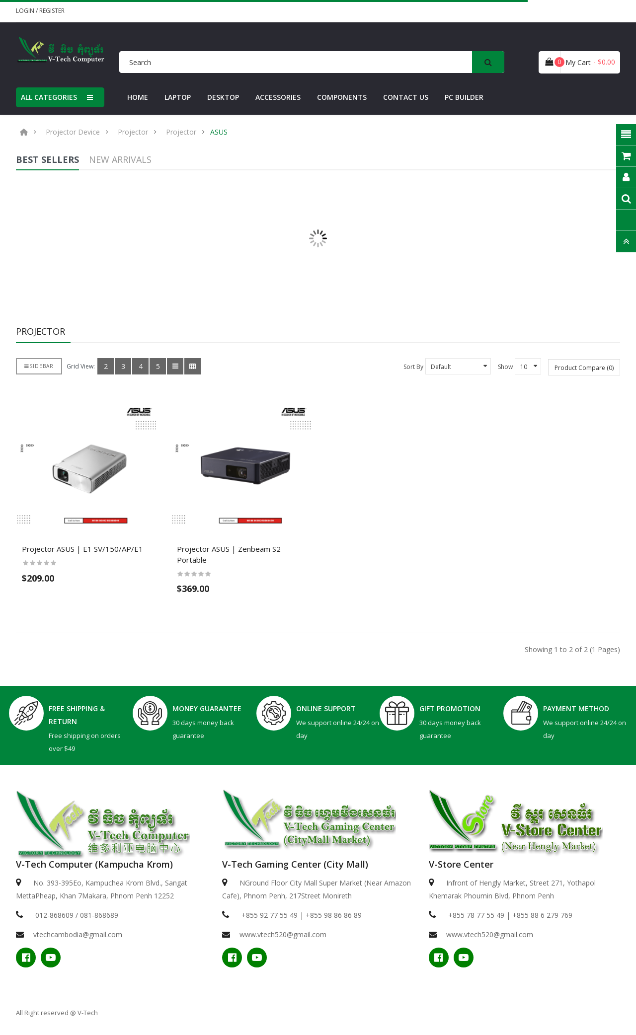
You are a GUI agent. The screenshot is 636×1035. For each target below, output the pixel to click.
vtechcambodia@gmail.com (77, 934)
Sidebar (39, 366)
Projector (133, 132)
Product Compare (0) (584, 368)
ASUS (219, 132)
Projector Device (73, 132)
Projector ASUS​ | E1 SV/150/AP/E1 (82, 549)
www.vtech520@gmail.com (282, 934)
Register (52, 10)
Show (505, 367)
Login (26, 10)
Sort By (413, 367)
